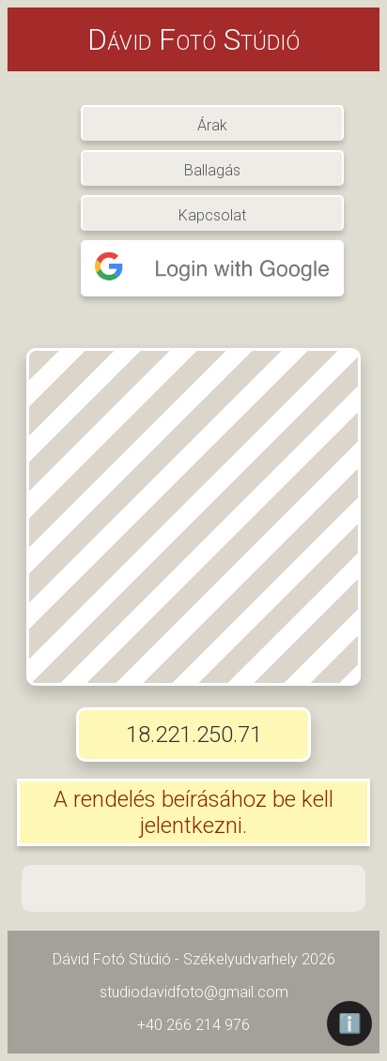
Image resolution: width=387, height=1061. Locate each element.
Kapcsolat (212, 213)
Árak (212, 123)
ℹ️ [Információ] (350, 1023)
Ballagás (212, 168)
